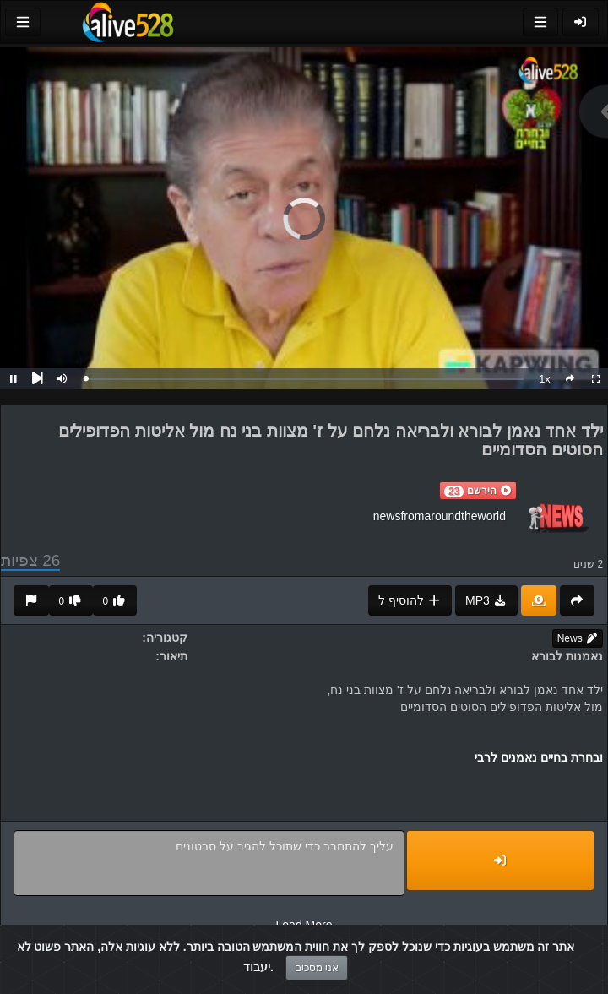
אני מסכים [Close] (317, 968)
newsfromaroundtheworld (439, 516)
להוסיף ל (410, 600)
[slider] (305, 379)
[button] (478, 490)
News (577, 638)
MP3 (486, 600)
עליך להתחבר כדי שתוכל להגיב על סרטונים (209, 863)
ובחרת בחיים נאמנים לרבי (539, 757)
